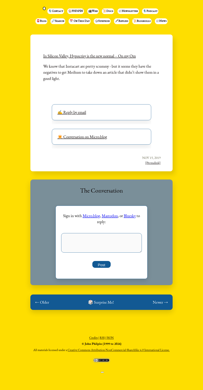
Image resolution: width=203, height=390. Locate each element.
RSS (102, 340)
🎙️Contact (55, 11)
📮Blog (41, 21)
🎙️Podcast (150, 11)
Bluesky (130, 215)
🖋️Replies (121, 21)
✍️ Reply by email (71, 112)
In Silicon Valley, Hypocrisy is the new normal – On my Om (89, 55)
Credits (93, 340)
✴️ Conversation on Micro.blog (82, 136)
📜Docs (108, 11)
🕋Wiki (93, 11)
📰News (161, 21)
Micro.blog (91, 215)
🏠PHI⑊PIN (75, 11)
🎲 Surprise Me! (101, 304)
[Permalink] (153, 163)
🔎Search (57, 21)
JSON (110, 340)
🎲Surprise (102, 21)
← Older (42, 304)
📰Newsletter (128, 11)
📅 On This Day (80, 21)
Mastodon (110, 215)
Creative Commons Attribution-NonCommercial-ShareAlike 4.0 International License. (119, 352)
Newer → (160, 304)
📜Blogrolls (142, 21)
